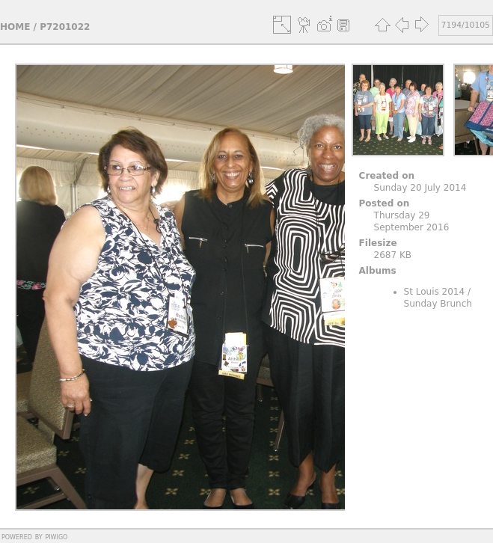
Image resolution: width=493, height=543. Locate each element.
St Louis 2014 (434, 291)
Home (15, 27)
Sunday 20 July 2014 (420, 187)
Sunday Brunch (438, 303)
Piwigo (56, 536)
